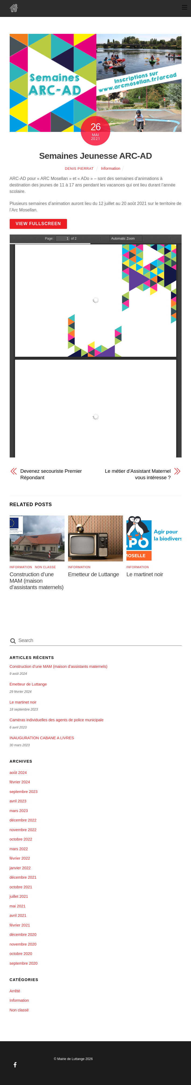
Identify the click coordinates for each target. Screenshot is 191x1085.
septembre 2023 (24, 792)
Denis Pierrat (79, 169)
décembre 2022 (23, 820)
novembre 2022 (23, 830)
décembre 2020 (23, 934)
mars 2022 (19, 849)
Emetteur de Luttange (93, 574)
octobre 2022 (21, 839)
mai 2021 (18, 906)
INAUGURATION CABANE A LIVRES (42, 738)
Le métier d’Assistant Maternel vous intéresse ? (138, 474)
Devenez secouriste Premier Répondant (51, 474)
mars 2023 (19, 811)
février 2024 (20, 782)
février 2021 (20, 925)
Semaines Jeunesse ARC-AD (95, 156)
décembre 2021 (23, 877)
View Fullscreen (38, 223)
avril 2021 (18, 915)
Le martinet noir (144, 574)
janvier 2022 (20, 868)
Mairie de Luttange (70, 1059)
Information (110, 168)
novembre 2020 (23, 944)
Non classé (45, 567)
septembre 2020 (24, 963)
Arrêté (15, 991)
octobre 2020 (21, 953)
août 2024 (18, 772)
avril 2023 (18, 801)
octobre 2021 (21, 887)
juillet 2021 (19, 896)
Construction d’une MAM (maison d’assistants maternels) (37, 580)
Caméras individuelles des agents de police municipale (57, 720)
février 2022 (20, 858)
